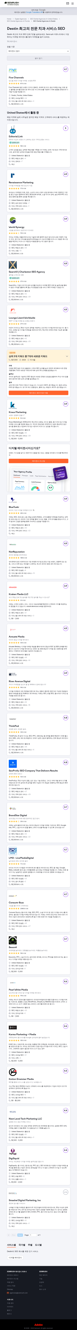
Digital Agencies (21, 19)
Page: (27, 1235)
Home (9, 19)
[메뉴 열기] (72, 3)
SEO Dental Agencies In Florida (18, 21)
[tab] (11, 1245)
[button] (38, 51)
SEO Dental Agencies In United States (44, 19)
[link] (67, 3)
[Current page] (33, 1235)
